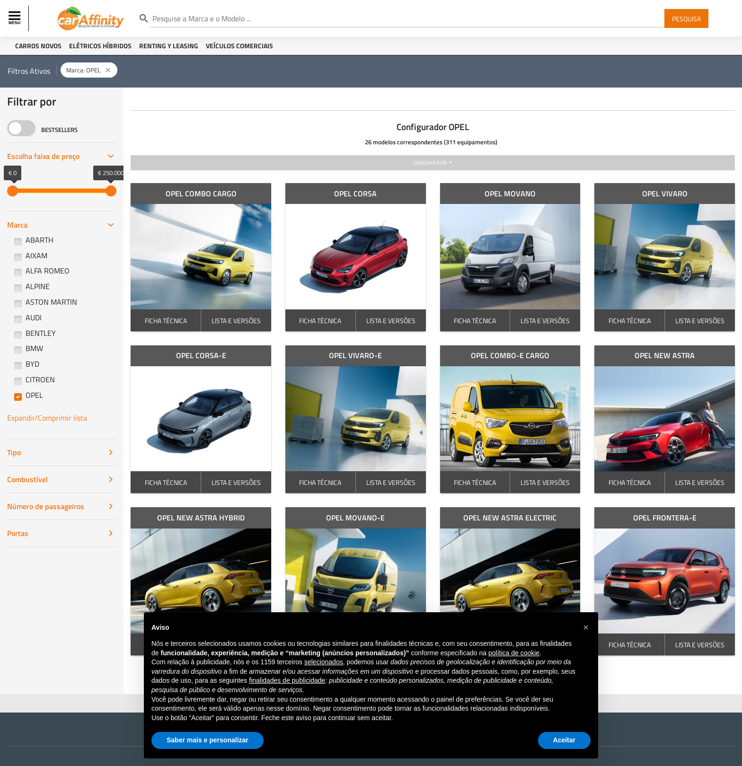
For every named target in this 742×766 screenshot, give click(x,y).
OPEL (34, 395)
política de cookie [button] (513, 653)
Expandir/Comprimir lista (47, 418)
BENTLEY (41, 333)
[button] (585, 627)
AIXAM (36, 255)
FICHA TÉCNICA (166, 320)
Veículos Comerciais (239, 46)
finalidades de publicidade (287, 680)
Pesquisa (686, 18)
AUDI (34, 317)
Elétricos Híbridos (100, 46)
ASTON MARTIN (51, 302)
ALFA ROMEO (48, 270)
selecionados (323, 662)
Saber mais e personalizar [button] (207, 740)
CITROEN (40, 379)
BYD (32, 364)
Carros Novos (38, 46)
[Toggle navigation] (15, 18)
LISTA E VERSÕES (236, 320)
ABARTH (39, 240)
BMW (34, 348)
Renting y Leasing (168, 46)
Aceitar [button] (564, 740)
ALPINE (38, 286)
